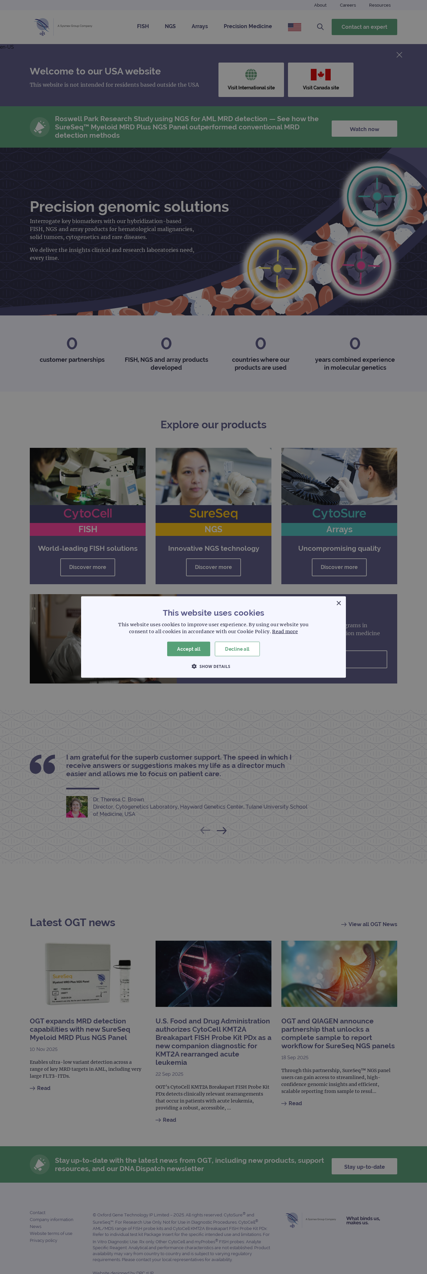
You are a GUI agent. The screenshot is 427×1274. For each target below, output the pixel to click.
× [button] (338, 603)
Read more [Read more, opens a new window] (285, 631)
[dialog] (213, 637)
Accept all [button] (188, 648)
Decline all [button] (237, 648)
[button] (213, 666)
